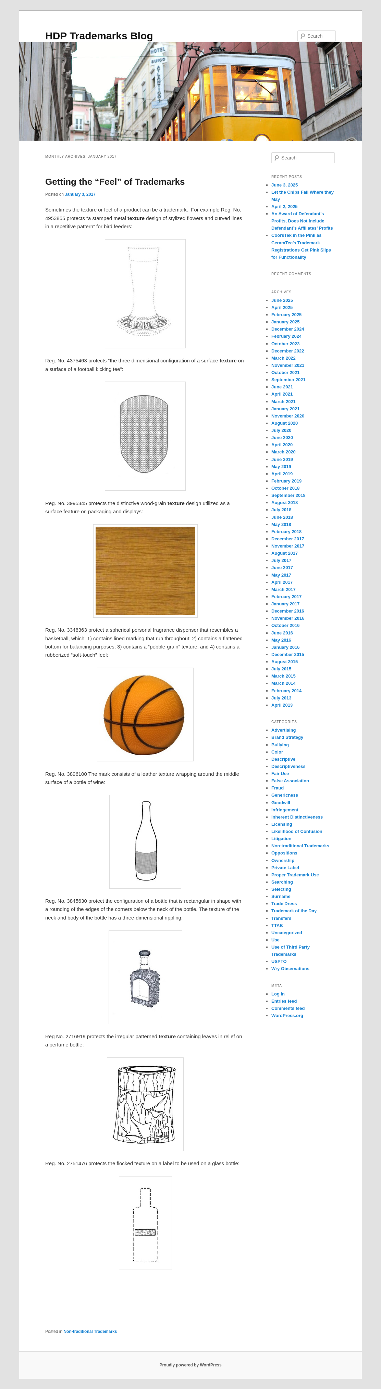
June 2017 (282, 567)
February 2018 (286, 531)
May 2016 (281, 640)
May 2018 (281, 524)
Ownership (282, 860)
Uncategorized (286, 932)
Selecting (281, 889)
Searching (282, 882)
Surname (281, 896)
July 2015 (281, 668)
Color (277, 752)
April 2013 (282, 705)
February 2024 (286, 336)
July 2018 (281, 509)
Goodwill (280, 802)
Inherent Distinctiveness (297, 817)
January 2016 (285, 647)
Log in (278, 993)
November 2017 (287, 546)
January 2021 (285, 408)
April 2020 (282, 444)
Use (275, 939)
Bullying (280, 744)
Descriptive (283, 759)
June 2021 (282, 386)
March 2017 (283, 589)
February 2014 (286, 690)
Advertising (283, 730)
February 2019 (286, 481)
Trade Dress (284, 903)
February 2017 (286, 596)
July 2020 (281, 430)
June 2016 (282, 632)
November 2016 (287, 618)
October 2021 (285, 372)
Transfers (281, 918)
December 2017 (287, 538)
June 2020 (282, 437)
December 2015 (287, 654)
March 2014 (283, 683)
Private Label (285, 867)
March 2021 (283, 401)
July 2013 (281, 697)
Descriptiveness (288, 766)
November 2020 (287, 416)
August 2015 (284, 661)
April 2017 (282, 582)
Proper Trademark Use (295, 874)
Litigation (281, 838)
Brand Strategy (287, 737)
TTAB (277, 925)
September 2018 (288, 495)
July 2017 (281, 560)
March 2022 (283, 358)
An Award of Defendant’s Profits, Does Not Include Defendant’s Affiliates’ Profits (302, 221)
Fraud (277, 787)
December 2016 (287, 611)
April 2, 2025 (284, 206)
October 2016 (285, 625)
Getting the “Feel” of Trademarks (115, 182)
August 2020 (284, 423)
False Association (290, 780)
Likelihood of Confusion (296, 831)
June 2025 (282, 300)
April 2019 (282, 473)
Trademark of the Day (294, 910)
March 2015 (283, 676)
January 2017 (285, 603)
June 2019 (282, 459)
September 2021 (288, 379)
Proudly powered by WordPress (190, 1365)
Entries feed (284, 1001)
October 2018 (285, 488)
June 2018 (282, 517)
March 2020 (283, 451)
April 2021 (282, 394)
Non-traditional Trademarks (90, 1331)
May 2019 (281, 466)
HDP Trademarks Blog (99, 35)
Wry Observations (290, 968)
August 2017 (284, 553)
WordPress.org (287, 1015)
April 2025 (282, 307)
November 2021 (287, 365)
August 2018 (284, 502)
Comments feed (288, 1008)
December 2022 (287, 350)
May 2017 (281, 575)
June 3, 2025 (284, 185)
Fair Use (280, 773)
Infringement (284, 809)
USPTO (279, 961)
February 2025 (286, 314)
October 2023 (285, 343)
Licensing (281, 824)
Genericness (284, 795)
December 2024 (287, 329)
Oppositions (284, 853)
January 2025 (285, 321)
